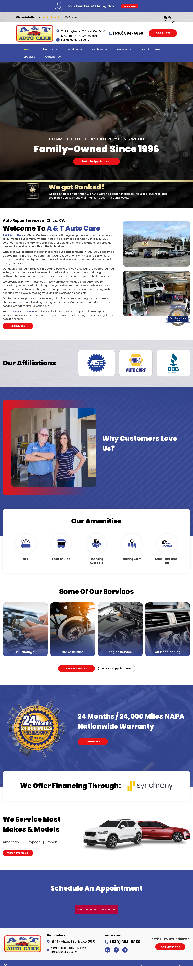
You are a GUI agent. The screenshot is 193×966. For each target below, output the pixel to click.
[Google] (107, 950)
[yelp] (125, 950)
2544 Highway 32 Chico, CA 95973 (83, 31)
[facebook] (116, 950)
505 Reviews (71, 17)
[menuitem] (28, 50)
